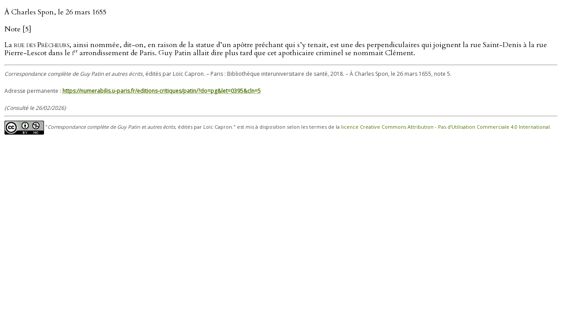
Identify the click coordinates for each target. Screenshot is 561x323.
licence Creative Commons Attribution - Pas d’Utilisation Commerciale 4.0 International (445, 127)
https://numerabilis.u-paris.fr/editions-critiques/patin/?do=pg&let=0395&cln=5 (161, 91)
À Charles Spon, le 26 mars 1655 (55, 12)
